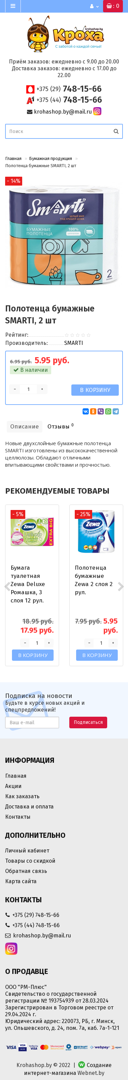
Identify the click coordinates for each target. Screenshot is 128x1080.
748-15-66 (69, 89)
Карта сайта (21, 881)
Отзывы (60, 426)
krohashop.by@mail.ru (63, 111)
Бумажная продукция (50, 158)
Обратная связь (26, 871)
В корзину (95, 390)
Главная (13, 158)
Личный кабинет (27, 850)
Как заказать (22, 796)
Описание (24, 426)
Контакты (17, 817)
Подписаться (88, 722)
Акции (13, 786)
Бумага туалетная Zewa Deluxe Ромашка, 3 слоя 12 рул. (28, 584)
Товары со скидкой (30, 861)
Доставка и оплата (29, 806)
